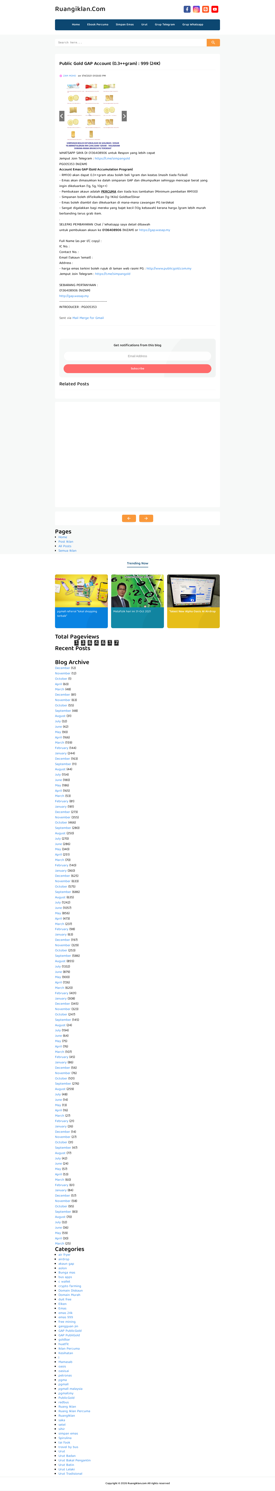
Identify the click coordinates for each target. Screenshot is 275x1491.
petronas (65, 1376)
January (61, 754)
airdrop (63, 1260)
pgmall (63, 1385)
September (63, 712)
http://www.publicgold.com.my (169, 269)
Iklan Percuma (69, 1350)
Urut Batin (66, 1466)
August (60, 717)
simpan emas (68, 1434)
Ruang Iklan (67, 1408)
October (61, 680)
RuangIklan (66, 1417)
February (61, 749)
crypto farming (69, 1287)
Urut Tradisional (70, 1475)
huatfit (63, 1345)
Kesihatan (65, 1354)
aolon (62, 1269)
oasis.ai (63, 1372)
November (62, 674)
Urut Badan (67, 1457)
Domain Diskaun (70, 1292)
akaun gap (66, 1265)
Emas (62, 1309)
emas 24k (65, 1314)
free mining (67, 1323)
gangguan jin (68, 1327)
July (58, 722)
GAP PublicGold (70, 1332)
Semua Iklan (67, 552)
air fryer (64, 1256)
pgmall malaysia (70, 1390)
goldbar (64, 1341)
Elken (62, 1305)
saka (61, 1421)
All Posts (64, 547)
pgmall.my (65, 1394)
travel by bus (68, 1448)
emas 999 (65, 1318)
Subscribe (137, 369)
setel (62, 1426)
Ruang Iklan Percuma (74, 1412)
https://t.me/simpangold (112, 159)
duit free (64, 1300)
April (58, 685)
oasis (62, 1367)
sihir (61, 1430)
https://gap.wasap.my (154, 231)
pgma (62, 1381)
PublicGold (66, 1399)
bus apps (65, 1278)
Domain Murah (69, 1296)
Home (76, 24)
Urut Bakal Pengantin (74, 1461)
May (58, 733)
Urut (61, 1452)
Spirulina (65, 1439)
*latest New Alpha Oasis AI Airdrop (192, 612)
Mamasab (65, 1363)
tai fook (64, 1443)
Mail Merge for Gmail (88, 319)
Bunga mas (66, 1274)
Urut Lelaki (66, 1470)
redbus (63, 1403)
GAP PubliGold (69, 1336)
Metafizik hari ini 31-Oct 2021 (132, 612)
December (62, 669)
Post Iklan (65, 543)
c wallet (64, 1283)
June (58, 728)
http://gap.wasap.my (74, 297)
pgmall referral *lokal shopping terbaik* (78, 614)
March (59, 690)
